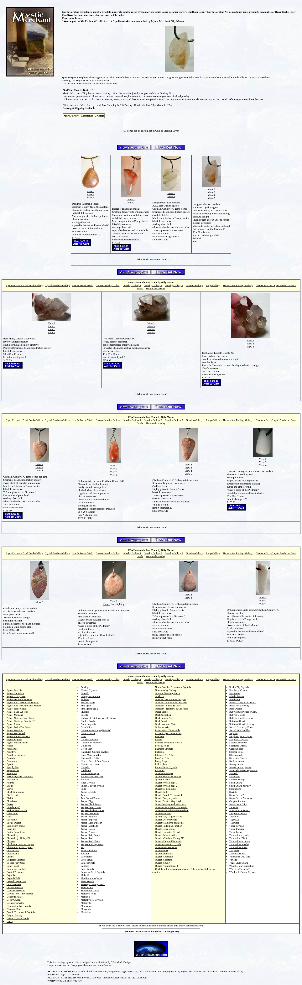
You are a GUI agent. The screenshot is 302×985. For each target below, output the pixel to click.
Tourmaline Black (238, 838)
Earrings (85, 687)
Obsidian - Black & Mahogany (170, 699)
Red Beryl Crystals (238, 690)
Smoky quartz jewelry (240, 767)
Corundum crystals (16, 868)
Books (10, 804)
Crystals (99, 115)
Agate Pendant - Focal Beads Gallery (24, 285)
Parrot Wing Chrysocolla (167, 730)
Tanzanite (234, 816)
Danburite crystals (16, 890)
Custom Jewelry (15, 887)
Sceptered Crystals (238, 739)
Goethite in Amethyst (91, 742)
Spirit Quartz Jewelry (240, 785)
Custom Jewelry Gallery (108, 285)
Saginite (233, 733)
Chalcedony (12, 835)
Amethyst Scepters (16, 754)
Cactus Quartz (14, 822)
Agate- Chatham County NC (21, 721)
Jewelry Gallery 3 (174, 285)
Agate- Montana (15, 714)
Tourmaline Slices (238, 847)
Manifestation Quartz (91, 878)
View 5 (211, 198)
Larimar (85, 865)
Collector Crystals (16, 859)
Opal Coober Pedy (164, 717)
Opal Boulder (162, 721)
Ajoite (10, 745)
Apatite (10, 764)
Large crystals (88, 862)
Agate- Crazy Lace (16, 696)
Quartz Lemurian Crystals (168, 831)
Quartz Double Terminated (168, 795)
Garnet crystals (88, 724)
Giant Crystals (88, 733)
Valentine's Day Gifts (240, 856)
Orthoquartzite (162, 727)
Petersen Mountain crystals (168, 742)
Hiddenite (86, 770)
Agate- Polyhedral (16, 733)
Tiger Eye (234, 819)
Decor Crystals (14, 899)
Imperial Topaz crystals (92, 785)
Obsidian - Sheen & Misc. (168, 705)
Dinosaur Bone (14, 909)
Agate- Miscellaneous (18, 742)
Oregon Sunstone (238, 801)
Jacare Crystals (88, 791)
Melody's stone (88, 893)
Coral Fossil (13, 865)
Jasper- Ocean (88, 828)
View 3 (90, 194)
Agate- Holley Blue (16, 708)
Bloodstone (12, 801)
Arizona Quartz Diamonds (20, 776)
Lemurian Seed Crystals (93, 872)
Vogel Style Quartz (238, 862)
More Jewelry (71, 115)
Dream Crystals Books (18, 918)
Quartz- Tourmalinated (166, 865)
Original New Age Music (167, 693)
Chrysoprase (13, 850)
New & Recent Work (82, 285)
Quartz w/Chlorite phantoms (169, 822)
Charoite (11, 841)
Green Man (86, 748)
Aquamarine (13, 770)
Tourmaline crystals (239, 835)
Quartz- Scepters (163, 859)
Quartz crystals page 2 (166, 785)
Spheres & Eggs (237, 779)
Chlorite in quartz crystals (20, 847)
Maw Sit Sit (87, 887)
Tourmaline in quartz (239, 841)
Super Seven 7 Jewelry (240, 798)
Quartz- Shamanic (164, 856)
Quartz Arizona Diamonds (168, 776)
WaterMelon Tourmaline (241, 865)
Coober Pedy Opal (16, 862)
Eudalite (85, 699)
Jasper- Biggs (87, 801)
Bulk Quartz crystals (17, 810)
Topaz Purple (236, 831)
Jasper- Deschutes (90, 813)
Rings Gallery (213, 285)
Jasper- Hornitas (89, 816)
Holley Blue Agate (90, 773)
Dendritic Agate (15, 896)
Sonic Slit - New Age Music (243, 770)
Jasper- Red (87, 838)
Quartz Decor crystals (166, 819)
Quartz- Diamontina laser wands (171, 807)
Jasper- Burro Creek (91, 807)
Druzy (10, 921)
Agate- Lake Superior (17, 711)
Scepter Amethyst (238, 742)
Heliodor (85, 767)
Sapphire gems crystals (241, 736)
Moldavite (86, 902)
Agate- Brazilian (15, 690)
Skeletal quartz (236, 761)
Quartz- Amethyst (164, 773)
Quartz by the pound (165, 788)
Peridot (158, 739)
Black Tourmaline (15, 791)
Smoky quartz (236, 764)
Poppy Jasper (161, 761)
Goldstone (86, 745)
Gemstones (87, 115)
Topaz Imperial (237, 828)
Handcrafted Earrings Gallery (238, 285)
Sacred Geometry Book (241, 727)
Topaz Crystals (236, 825)
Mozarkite (86, 912)
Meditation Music (90, 890)
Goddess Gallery (194, 285)
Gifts (83, 736)
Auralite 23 (12, 779)
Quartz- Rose (161, 850)
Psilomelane (161, 764)
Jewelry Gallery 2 (153, 285)
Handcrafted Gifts (90, 758)
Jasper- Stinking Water (92, 844)
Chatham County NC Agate (20, 844)
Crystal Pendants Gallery (57, 285)
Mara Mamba (87, 881)
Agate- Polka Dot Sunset (19, 727)
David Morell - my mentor (20, 893)
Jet (82, 847)
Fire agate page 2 (89, 708)
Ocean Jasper (161, 711)
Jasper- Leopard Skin (91, 822)
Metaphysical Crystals (92, 899)
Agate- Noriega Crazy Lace (20, 717)
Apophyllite (12, 767)
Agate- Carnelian (15, 693)
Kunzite (85, 853)
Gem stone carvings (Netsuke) (96, 730)
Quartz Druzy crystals (166, 798)
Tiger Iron (234, 822)
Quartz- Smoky (162, 862)
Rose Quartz (235, 708)
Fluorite (85, 711)
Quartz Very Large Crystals (168, 816)
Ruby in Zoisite (237, 714)
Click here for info (164, 868)
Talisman (233, 807)
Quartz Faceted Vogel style (168, 801)
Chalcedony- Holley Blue (19, 838)
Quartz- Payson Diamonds (168, 841)
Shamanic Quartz (238, 758)
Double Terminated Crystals (21, 912)
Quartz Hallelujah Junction (168, 825)
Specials (233, 773)
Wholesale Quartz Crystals (242, 872)
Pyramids (159, 770)
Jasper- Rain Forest (90, 835)
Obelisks (159, 696)
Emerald (85, 693)
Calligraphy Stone (16, 825)
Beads (10, 785)
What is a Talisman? (239, 810)
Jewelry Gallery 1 (132, 285)
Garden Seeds (88, 721)
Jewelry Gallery (89, 850)
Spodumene (235, 788)
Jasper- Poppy (88, 831)
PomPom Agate (163, 758)
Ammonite (12, 761)
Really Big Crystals (239, 687)
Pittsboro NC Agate (165, 754)
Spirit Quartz (235, 782)
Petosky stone (162, 745)
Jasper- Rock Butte (90, 841)
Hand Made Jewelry (91, 754)
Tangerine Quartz (238, 813)
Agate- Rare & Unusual (18, 736)
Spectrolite (234, 776)
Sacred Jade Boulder (239, 730)
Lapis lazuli (87, 859)
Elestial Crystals (89, 690)
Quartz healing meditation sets (170, 804)
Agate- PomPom (15, 730)
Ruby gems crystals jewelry (243, 711)
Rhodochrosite (236, 696)
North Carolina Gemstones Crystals (173, 687)
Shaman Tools (236, 751)
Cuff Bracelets (14, 884)
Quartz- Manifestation (166, 835)
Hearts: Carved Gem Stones (95, 761)
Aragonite (12, 773)
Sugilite (233, 791)
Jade (83, 795)
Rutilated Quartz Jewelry (241, 724)
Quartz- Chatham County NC (170, 838)
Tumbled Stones (237, 853)
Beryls (10, 788)
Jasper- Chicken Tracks (92, 810)
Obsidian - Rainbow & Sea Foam (171, 708)
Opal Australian (163, 714)
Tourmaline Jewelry (239, 844)
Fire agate (86, 705)
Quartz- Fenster (163, 813)
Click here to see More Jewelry (79, 105)
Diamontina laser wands (19, 905)
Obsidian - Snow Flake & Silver (171, 702)
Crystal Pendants (15, 872)
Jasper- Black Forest (91, 804)
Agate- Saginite (14, 739)
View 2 (90, 191)
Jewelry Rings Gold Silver (242, 702)
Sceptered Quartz (238, 745)
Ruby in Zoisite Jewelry (241, 717)
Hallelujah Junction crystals (95, 751)
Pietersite (159, 751)
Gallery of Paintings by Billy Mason (99, 717)
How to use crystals (91, 764)
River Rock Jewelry (239, 705)
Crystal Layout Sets (16, 881)
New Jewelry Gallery (165, 690)
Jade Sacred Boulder (91, 798)
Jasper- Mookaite (89, 825)
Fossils (84, 714)
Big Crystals (13, 795)
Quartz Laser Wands (165, 828)
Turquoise (234, 850)
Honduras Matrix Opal (92, 776)
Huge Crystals (88, 782)
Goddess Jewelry (89, 739)
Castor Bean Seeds (16, 831)
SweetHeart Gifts (238, 804)
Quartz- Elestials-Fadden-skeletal (172, 810)
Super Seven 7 (236, 795)
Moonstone (86, 905)
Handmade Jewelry (155, 288)
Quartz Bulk (161, 791)
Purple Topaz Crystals (166, 767)
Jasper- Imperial (89, 819)
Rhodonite (234, 699)
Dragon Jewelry (15, 915)
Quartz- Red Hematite (166, 847)
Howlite (85, 779)
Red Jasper (234, 693)
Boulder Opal (13, 807)
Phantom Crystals (164, 748)
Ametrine (11, 758)
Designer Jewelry (15, 902)
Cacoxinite (12, 819)
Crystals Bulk (13, 878)
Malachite (86, 875)
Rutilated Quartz (237, 721)
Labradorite (87, 856)
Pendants (159, 736)
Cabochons (12, 813)
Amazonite (12, 748)
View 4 (90, 197)
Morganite (86, 909)
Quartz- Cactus (162, 779)
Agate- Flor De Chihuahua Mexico (24, 705)
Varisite (233, 859)
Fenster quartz (88, 702)
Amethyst (11, 751)
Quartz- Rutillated (164, 853)
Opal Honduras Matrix (166, 724)
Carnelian (11, 828)
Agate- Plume (13, 724)
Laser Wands (87, 868)
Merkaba (85, 896)
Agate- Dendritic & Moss (19, 699)
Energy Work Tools (90, 696)
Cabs (9, 816)
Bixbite (10, 798)
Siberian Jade (236, 754)
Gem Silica (86, 727)
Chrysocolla (13, 853)
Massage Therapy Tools (93, 884)
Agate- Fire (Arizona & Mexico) (23, 702)
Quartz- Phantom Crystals (168, 844)
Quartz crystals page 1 (166, 782)
